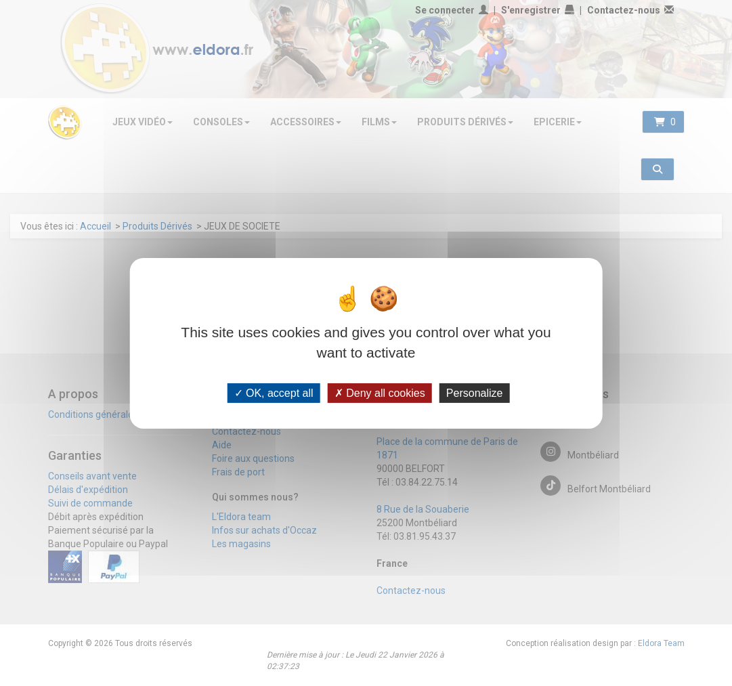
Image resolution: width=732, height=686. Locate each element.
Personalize (474, 392)
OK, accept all (274, 392)
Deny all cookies (380, 392)
